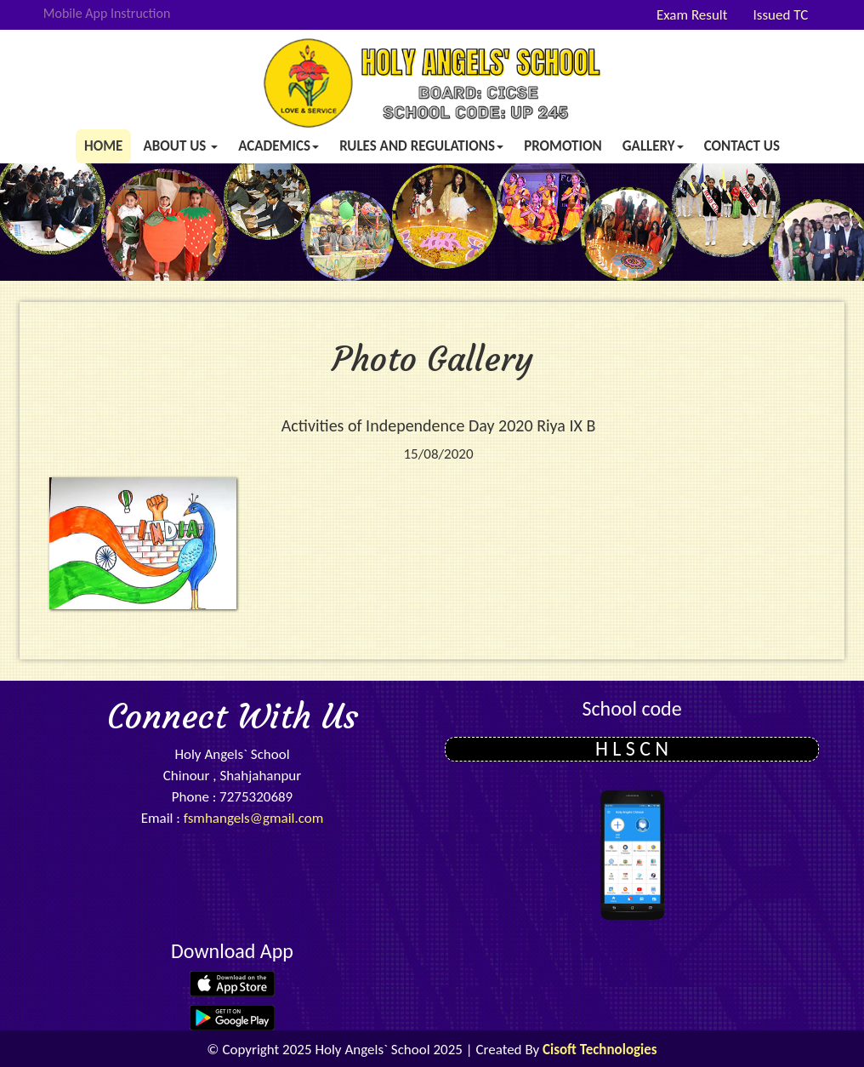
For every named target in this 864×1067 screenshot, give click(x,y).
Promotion (563, 146)
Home (103, 146)
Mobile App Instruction (107, 13)
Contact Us (742, 146)
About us (180, 146)
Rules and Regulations (421, 146)
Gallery (653, 146)
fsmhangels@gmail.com (254, 818)
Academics (278, 146)
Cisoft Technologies (600, 1049)
